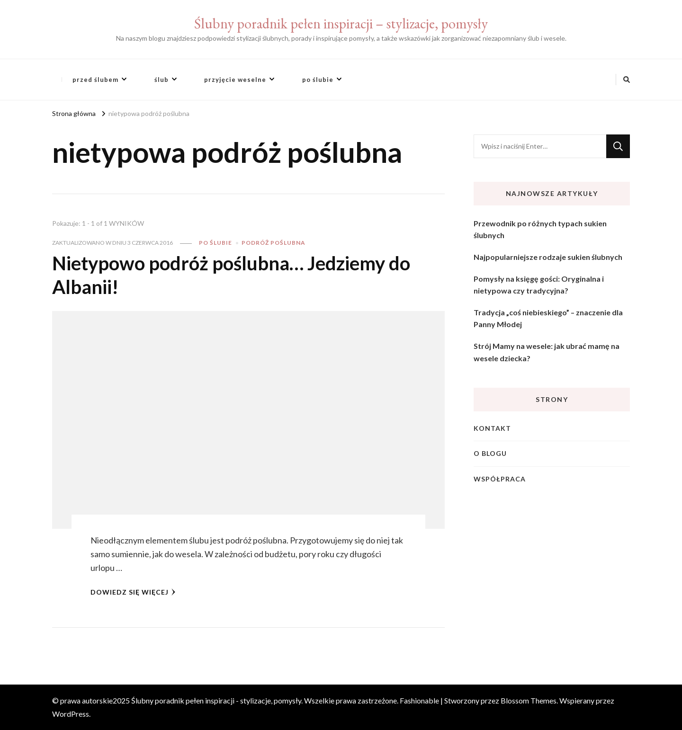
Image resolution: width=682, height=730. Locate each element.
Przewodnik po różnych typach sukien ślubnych (540, 229)
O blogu (490, 453)
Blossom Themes (528, 700)
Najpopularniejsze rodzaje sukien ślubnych (548, 256)
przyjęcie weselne (235, 79)
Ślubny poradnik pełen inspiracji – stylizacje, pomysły (341, 23)
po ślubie (317, 79)
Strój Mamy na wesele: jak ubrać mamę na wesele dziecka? (546, 352)
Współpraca (500, 479)
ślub (161, 79)
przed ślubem (95, 79)
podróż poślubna (273, 242)
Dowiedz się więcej (133, 592)
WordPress (70, 713)
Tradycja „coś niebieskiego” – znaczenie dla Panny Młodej (548, 318)
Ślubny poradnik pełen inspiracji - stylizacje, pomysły (216, 700)
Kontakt (492, 428)
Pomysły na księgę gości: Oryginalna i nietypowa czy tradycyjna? (539, 284)
